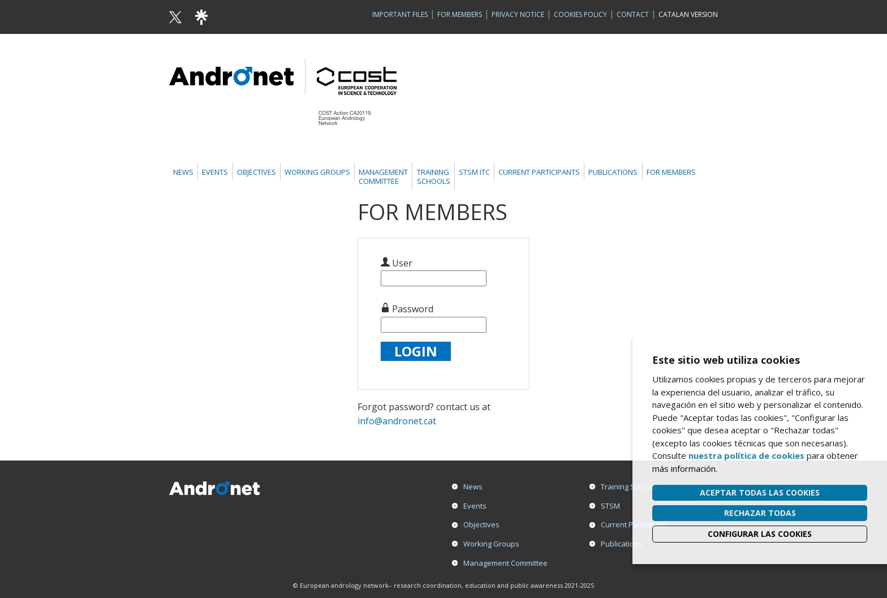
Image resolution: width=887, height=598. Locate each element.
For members (671, 172)
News (183, 172)
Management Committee (505, 563)
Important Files (400, 14)
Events (215, 172)
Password (407, 308)
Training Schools (629, 486)
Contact (633, 14)
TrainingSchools (433, 177)
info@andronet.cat (397, 421)
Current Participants (539, 172)
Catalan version (688, 14)
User (396, 263)
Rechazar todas (760, 512)
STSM (610, 506)
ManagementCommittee (383, 177)
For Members (459, 14)
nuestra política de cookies (746, 455)
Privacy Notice (518, 14)
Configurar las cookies (760, 533)
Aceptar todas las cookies (760, 492)
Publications (613, 172)
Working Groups (317, 172)
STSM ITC (474, 172)
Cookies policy (580, 14)
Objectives (256, 172)
